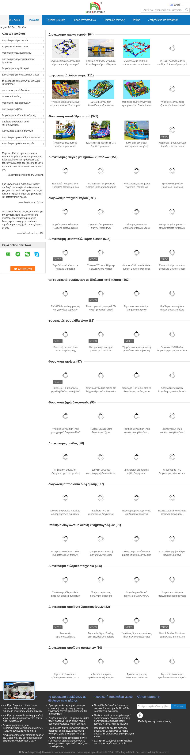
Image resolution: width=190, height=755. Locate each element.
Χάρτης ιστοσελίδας (159, 721)
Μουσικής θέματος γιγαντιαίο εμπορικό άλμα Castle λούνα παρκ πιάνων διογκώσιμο (136, 105)
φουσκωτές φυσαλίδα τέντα (16, 90)
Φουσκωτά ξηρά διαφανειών (16, 103)
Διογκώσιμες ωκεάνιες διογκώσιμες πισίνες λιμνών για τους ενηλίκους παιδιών (172, 391)
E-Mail (142, 721)
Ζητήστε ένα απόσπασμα (163, 19)
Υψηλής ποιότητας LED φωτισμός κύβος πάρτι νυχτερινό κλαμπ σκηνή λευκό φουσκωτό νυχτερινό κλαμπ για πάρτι (68, 721)
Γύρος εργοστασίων (84, 19)
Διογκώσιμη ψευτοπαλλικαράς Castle (21, 74)
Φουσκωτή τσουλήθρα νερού (16, 53)
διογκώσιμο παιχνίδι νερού (15, 68)
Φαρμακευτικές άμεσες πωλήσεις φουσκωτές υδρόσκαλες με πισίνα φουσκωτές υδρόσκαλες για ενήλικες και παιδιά (114, 732)
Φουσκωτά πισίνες (11, 96)
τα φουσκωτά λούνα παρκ (15, 46)
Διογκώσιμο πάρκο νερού (15, 40)
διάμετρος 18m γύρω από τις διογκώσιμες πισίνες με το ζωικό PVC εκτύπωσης (136, 391)
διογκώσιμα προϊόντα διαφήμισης (19, 115)
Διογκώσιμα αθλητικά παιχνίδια (17, 131)
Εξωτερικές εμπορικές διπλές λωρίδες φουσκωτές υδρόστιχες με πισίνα (101, 146)
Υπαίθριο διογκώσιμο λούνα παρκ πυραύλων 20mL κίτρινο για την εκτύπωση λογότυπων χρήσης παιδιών (22, 708)
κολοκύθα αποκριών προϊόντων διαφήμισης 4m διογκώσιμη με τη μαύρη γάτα (101, 677)
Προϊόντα (33, 19)
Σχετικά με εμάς (56, 19)
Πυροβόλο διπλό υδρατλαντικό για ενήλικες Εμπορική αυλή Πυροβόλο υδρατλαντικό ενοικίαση (111, 708)
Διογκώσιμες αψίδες (12, 109)
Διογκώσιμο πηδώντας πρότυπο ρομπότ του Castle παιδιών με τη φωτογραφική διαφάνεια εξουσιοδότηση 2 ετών (23, 738)
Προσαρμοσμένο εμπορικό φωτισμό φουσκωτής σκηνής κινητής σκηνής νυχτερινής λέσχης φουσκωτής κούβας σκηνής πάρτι (67, 709)
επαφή (136, 19)
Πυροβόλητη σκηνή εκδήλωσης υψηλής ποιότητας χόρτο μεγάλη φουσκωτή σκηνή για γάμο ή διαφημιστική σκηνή (68, 731)
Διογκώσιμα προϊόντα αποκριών (18, 143)
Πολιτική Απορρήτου (29, 752)
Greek (178, 5)
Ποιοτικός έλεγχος (114, 19)
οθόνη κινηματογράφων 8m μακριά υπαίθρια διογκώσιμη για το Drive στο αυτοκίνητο (136, 555)
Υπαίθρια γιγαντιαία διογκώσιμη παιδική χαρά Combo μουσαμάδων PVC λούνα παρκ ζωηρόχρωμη (23, 718)
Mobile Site (143, 726)
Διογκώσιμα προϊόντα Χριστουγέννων (21, 137)
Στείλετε (178, 706)
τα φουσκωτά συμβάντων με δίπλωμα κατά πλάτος (21, 82)
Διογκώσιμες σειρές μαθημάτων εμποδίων (18, 61)
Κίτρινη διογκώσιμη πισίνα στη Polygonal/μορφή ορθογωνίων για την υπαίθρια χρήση (101, 391)
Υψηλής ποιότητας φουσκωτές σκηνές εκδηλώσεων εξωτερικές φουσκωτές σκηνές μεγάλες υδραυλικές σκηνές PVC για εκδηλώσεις (68, 742)
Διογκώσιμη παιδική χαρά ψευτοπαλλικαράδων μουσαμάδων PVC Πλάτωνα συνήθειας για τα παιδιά (23, 728)
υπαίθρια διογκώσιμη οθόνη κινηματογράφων (16, 123)
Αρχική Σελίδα (11, 19)
